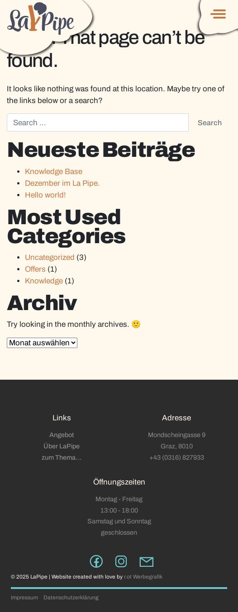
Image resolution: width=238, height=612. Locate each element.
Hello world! (45, 195)
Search (210, 123)
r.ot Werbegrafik (143, 577)
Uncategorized (50, 257)
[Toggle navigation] (216, 13)
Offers (35, 269)
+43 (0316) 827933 (176, 457)
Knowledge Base (53, 171)
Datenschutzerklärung (71, 597)
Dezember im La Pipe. (62, 183)
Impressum (24, 597)
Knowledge (44, 281)
